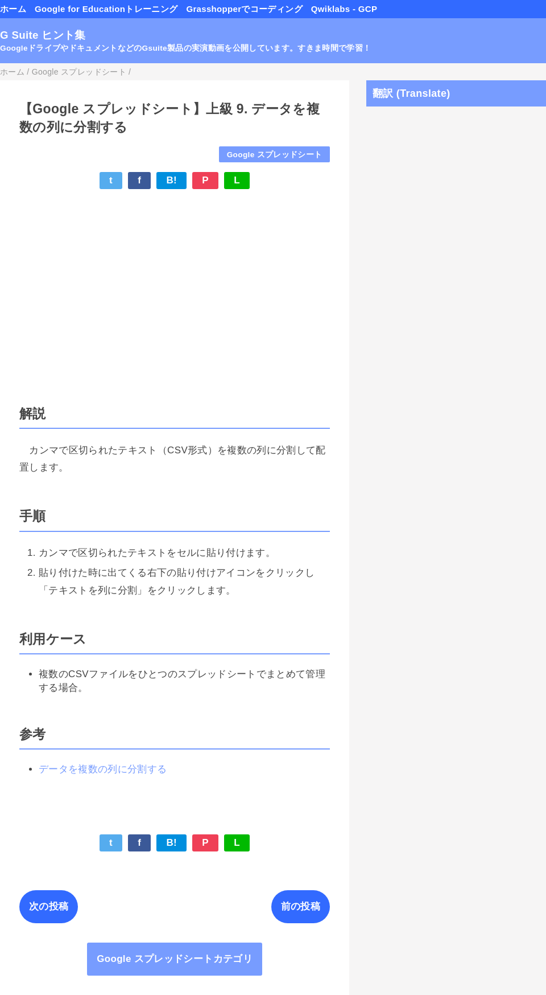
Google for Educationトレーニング (106, 9)
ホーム (13, 9)
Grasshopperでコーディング (244, 9)
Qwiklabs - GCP (344, 9)
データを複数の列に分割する (103, 769)
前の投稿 (300, 906)
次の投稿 (48, 906)
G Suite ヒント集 (43, 35)
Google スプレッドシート (274, 154)
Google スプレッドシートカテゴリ (175, 958)
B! (171, 180)
